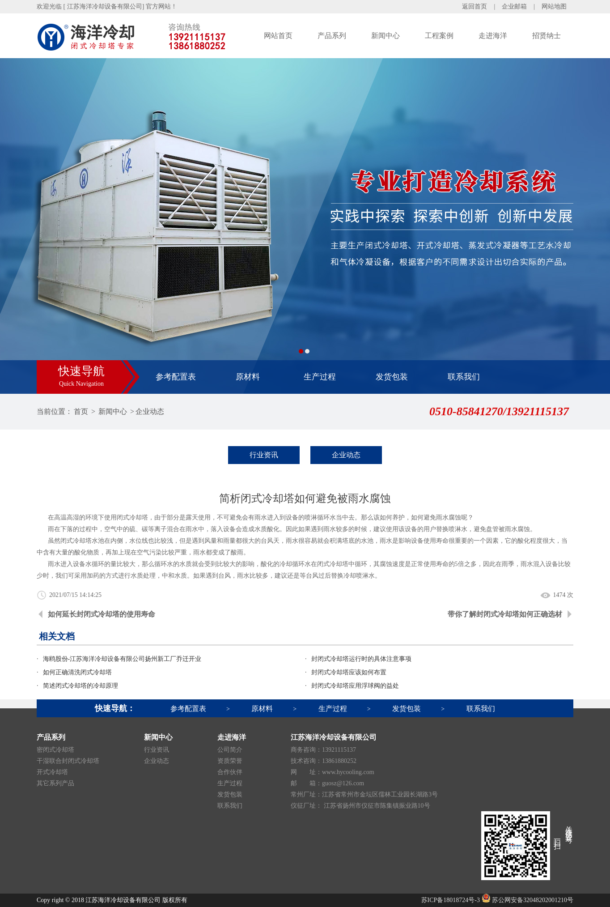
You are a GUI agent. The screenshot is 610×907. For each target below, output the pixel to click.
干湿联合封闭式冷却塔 (68, 761)
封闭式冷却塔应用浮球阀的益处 (355, 685)
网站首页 (278, 35)
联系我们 (464, 376)
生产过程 (320, 376)
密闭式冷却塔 (55, 749)
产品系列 (332, 35)
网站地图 (554, 6)
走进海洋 (493, 35)
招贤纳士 (546, 35)
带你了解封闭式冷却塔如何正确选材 (505, 614)
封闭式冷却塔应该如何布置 (348, 672)
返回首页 (474, 6)
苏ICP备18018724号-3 (450, 900)
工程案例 (439, 35)
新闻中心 (385, 35)
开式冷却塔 (52, 772)
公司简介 (229, 749)
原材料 (248, 376)
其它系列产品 (55, 783)
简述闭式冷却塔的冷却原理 (80, 685)
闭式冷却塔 (76, 540)
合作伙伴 (229, 772)
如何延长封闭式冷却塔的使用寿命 (101, 614)
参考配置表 (176, 376)
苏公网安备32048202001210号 (528, 900)
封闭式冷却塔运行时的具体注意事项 (361, 659)
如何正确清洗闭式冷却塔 (77, 672)
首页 (81, 411)
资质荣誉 (229, 761)
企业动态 (150, 411)
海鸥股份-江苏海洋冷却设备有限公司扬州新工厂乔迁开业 (122, 659)
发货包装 (392, 376)
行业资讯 (264, 455)
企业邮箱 (514, 6)
